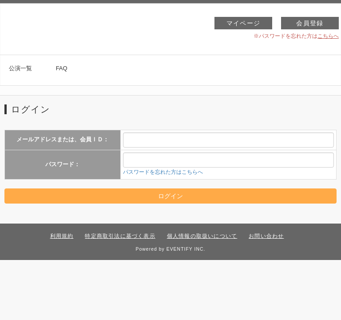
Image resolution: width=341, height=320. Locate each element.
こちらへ (328, 36)
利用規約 (62, 236)
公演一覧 (20, 68)
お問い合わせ (266, 236)
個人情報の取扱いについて (202, 236)
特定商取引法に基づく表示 (120, 236)
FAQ (61, 68)
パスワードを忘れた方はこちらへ (163, 172)
